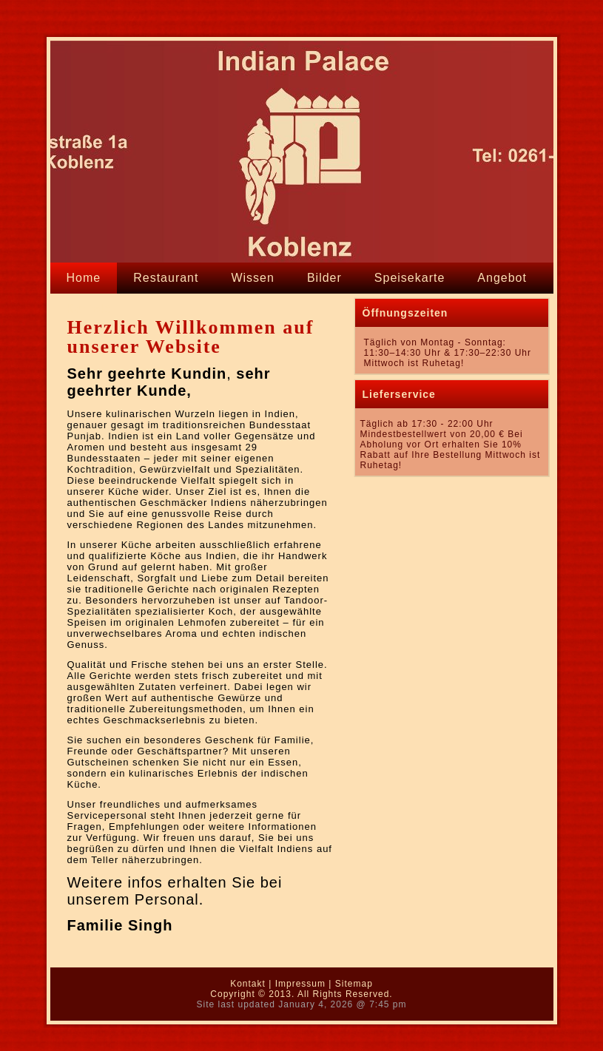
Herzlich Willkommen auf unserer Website (190, 337)
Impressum (300, 984)
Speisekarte (409, 277)
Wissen (252, 277)
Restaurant (165, 277)
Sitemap (354, 984)
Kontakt (89, 309)
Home (84, 277)
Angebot (502, 277)
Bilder (324, 277)
